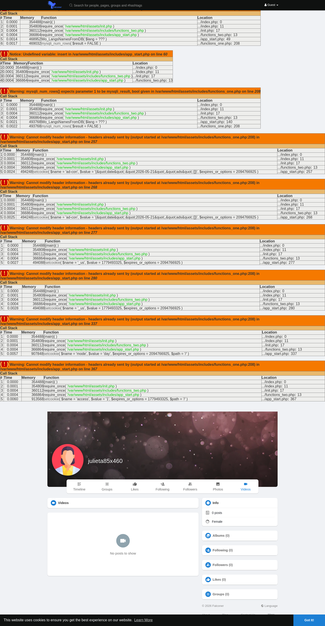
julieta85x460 (105, 461)
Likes (217, 579)
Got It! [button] (309, 620)
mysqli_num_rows (55, 43)
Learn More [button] (143, 620)
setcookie (40, 172)
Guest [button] (271, 5)
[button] (108, 5)
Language (269, 605)
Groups (218, 594)
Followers (220, 565)
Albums (219, 535)
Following (220, 550)
